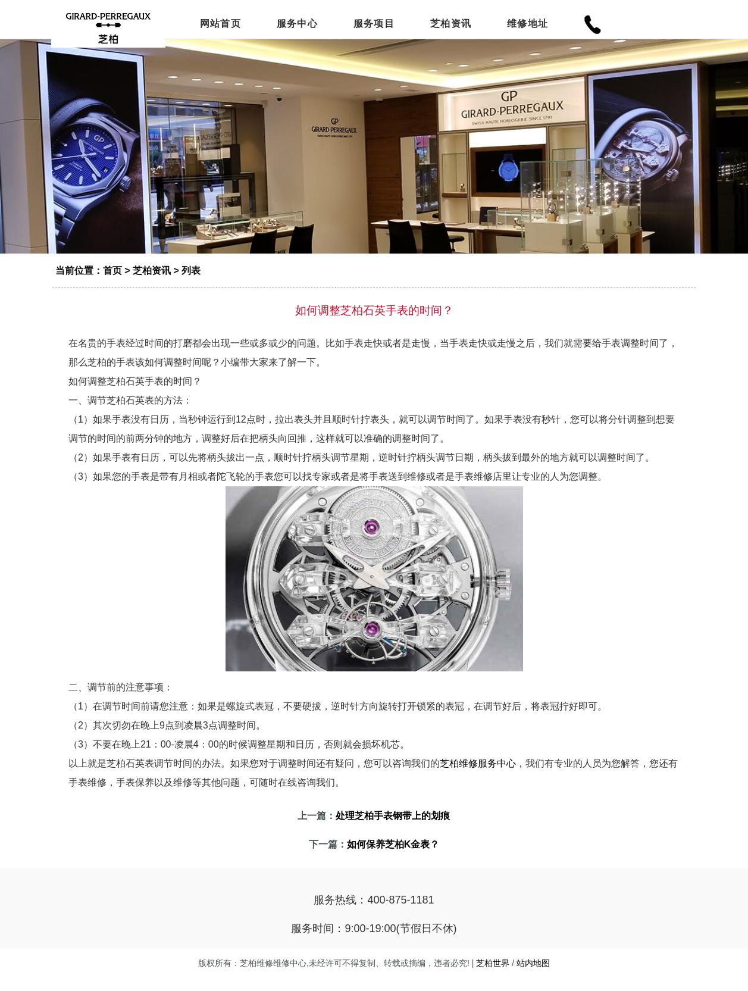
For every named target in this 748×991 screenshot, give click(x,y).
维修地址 (527, 25)
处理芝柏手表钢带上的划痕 (393, 829)
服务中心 (297, 25)
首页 (112, 284)
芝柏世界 (492, 976)
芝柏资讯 (450, 25)
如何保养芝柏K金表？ (393, 857)
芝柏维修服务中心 (478, 776)
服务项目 (374, 25)
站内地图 (533, 976)
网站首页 (220, 25)
